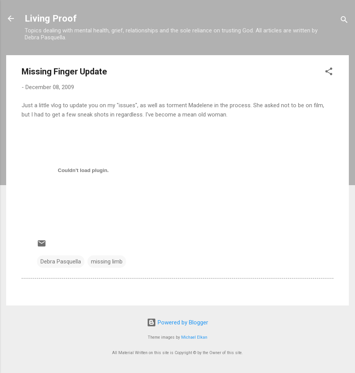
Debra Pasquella (60, 261)
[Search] (344, 21)
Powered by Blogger (177, 322)
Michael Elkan (194, 337)
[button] (328, 73)
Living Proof (51, 18)
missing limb (107, 261)
